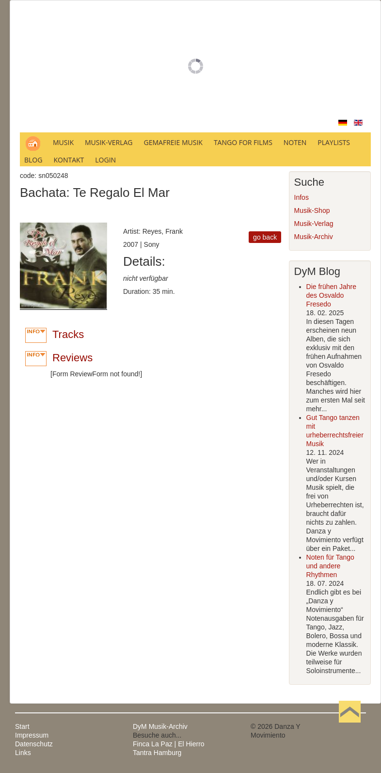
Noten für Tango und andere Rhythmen (330, 566)
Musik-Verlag (313, 223)
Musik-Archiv (313, 237)
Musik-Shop (312, 210)
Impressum (31, 735)
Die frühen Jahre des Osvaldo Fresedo (331, 295)
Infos (301, 197)
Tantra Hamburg (157, 753)
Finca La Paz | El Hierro (169, 744)
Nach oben (349, 726)
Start (22, 726)
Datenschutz (34, 744)
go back (265, 237)
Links (23, 753)
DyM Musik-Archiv (160, 726)
